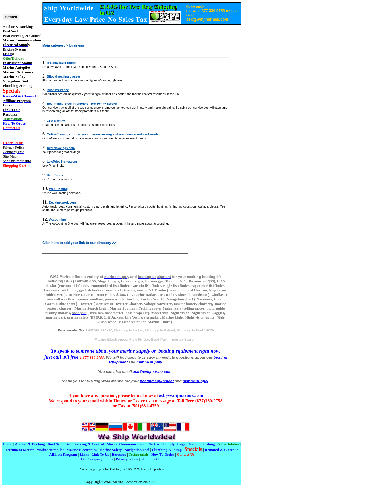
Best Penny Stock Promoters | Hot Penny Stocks (82, 103)
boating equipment (178, 351)
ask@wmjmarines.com (181, 395)
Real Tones (55, 175)
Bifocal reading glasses (64, 76)
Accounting (57, 219)
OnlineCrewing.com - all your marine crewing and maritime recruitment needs (103, 134)
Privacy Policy (127, 459)
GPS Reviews (56, 120)
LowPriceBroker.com (62, 161)
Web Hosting (58, 189)
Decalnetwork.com (62, 202)
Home (8, 444)
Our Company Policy (97, 459)
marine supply (135, 351)
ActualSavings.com (61, 148)
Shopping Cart (152, 459)
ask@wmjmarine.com (152, 371)
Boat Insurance (58, 90)
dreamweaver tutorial (62, 62)
